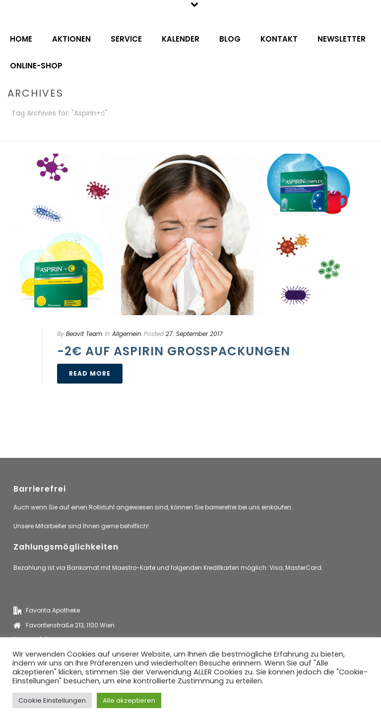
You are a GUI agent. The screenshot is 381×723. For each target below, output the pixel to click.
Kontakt (279, 39)
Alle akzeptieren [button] (129, 700)
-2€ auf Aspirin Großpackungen (173, 351)
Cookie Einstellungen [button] (52, 700)
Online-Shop (36, 65)
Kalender (180, 39)
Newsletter (342, 39)
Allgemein (126, 334)
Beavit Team (84, 334)
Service (126, 39)
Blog (230, 39)
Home (21, 39)
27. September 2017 (194, 334)
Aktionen (71, 39)
